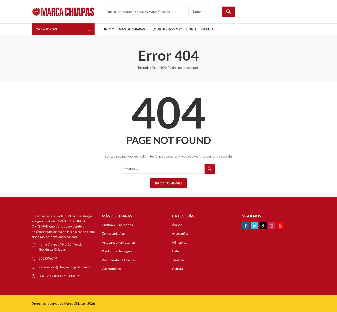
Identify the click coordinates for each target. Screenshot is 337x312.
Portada (144, 68)
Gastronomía (111, 269)
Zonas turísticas (113, 233)
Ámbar (177, 225)
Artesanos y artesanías (119, 242)
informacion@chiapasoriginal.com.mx (65, 267)
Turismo (178, 260)
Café (175, 251)
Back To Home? (168, 183)
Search (228, 12)
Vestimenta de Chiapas (119, 260)
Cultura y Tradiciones (117, 225)
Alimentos (179, 242)
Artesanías (180, 233)
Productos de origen (117, 251)
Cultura (177, 269)
